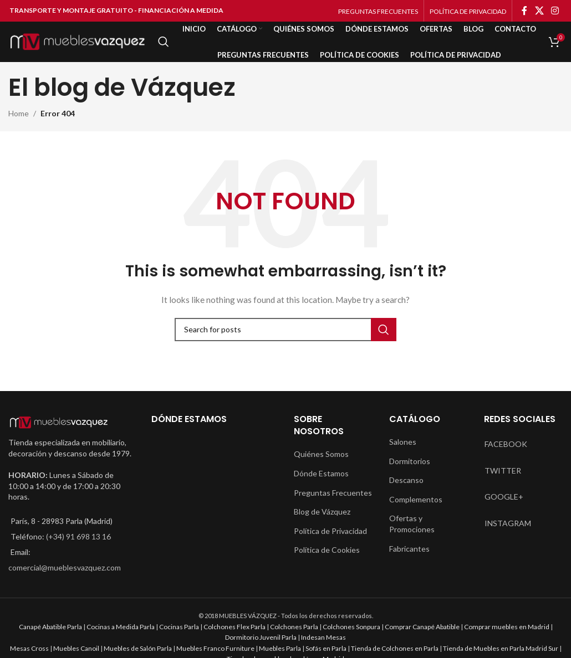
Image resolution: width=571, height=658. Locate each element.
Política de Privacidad (330, 541)
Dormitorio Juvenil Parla (261, 648)
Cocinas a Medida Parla (120, 637)
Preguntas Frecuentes (333, 502)
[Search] (163, 47)
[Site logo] (77, 46)
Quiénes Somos (321, 464)
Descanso (406, 490)
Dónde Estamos (321, 483)
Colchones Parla (294, 637)
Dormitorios (409, 471)
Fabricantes (409, 558)
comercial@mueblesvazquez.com (64, 577)
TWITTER (503, 480)
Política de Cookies (327, 560)
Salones (402, 451)
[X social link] (539, 11)
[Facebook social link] (524, 11)
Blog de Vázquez (322, 522)
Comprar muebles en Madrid (506, 637)
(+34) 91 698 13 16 (78, 546)
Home (18, 123)
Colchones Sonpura (351, 637)
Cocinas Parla (179, 637)
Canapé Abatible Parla (50, 637)
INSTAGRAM (508, 533)
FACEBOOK (506, 454)
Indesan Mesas (323, 648)
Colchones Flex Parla (234, 637)
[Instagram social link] (555, 11)
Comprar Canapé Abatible (422, 637)
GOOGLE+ (504, 507)
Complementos (415, 509)
